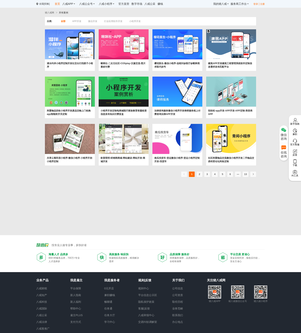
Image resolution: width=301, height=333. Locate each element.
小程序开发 (135, 21)
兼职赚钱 (109, 295)
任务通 (108, 308)
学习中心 (109, 321)
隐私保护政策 (146, 301)
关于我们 (178, 280)
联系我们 (177, 315)
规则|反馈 (144, 280)
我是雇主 (76, 280)
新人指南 (75, 295)
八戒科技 (41, 301)
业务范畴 (177, 308)
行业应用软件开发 (113, 21)
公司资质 (177, 295)
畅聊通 (108, 301)
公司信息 (177, 288)
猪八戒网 (49, 12)
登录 (255, 4)
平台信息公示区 (147, 295)
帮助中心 (75, 308)
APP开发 (76, 21)
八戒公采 (41, 315)
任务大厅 (109, 315)
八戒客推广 (43, 328)
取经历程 (177, 301)
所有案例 (63, 12)
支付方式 (75, 321)
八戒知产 (41, 295)
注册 (262, 4)
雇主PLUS (76, 315)
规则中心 (143, 288)
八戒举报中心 (146, 315)
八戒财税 (41, 288)
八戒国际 (41, 308)
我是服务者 (112, 280)
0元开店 (109, 288)
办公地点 (177, 321)
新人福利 (75, 301)
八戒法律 (41, 321)
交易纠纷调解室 (147, 321)
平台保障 (75, 288)
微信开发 (92, 21)
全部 (63, 21)
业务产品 (42, 280)
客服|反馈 (144, 308)
